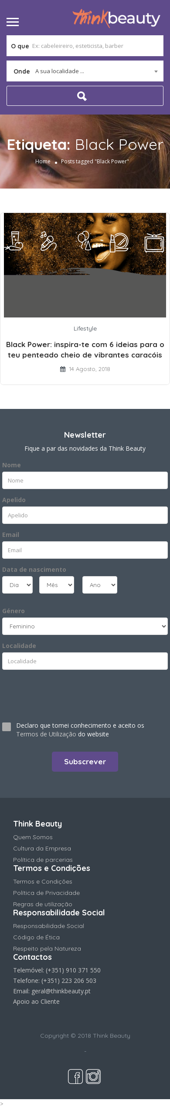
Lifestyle (85, 328)
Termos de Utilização (46, 734)
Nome (11, 465)
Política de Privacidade (46, 893)
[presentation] (55, 691)
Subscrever (85, 761)
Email (10, 534)
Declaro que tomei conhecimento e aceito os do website (80, 729)
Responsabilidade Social (48, 926)
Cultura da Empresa (42, 848)
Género (13, 611)
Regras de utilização (42, 904)
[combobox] (85, 71)
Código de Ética (36, 937)
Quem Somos (33, 837)
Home (43, 161)
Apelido (14, 500)
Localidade (19, 645)
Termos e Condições (42, 881)
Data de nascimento (34, 569)
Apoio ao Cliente (36, 1001)
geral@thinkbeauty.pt (61, 991)
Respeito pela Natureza (47, 948)
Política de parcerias (43, 860)
